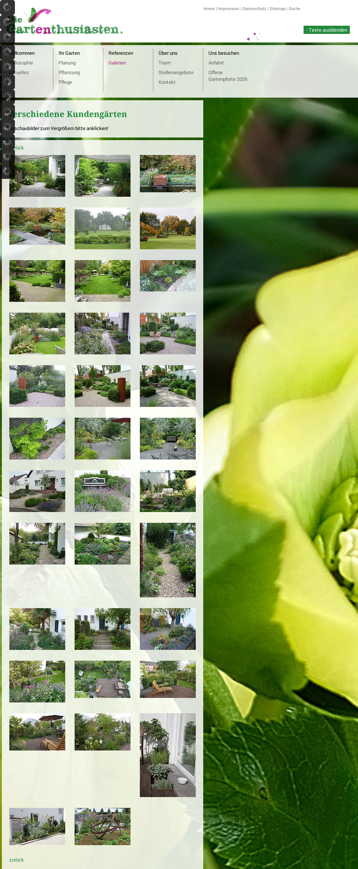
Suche (294, 8)
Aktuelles (19, 72)
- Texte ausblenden (326, 29)
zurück (16, 147)
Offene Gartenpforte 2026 (227, 75)
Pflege (65, 82)
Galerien (117, 62)
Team (164, 62)
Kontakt (167, 82)
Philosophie (21, 62)
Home (209, 8)
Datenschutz (254, 8)
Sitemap (277, 8)
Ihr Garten (69, 53)
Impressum (228, 8)
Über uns (168, 53)
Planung (67, 62)
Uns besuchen (223, 53)
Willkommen (22, 53)
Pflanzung (69, 72)
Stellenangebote (176, 72)
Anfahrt (216, 62)
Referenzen (121, 53)
